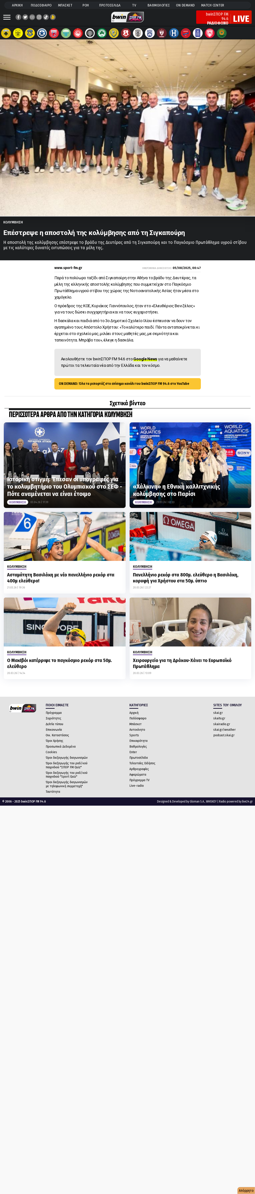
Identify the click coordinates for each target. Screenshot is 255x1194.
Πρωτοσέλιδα (138, 762)
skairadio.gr (221, 728)
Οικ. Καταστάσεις (57, 740)
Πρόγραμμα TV (139, 785)
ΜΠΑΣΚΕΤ (65, 5)
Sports (134, 740)
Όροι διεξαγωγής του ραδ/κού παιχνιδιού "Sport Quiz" (66, 779)
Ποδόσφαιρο (137, 723)
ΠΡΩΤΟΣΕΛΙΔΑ (110, 5)
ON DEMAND (185, 5)
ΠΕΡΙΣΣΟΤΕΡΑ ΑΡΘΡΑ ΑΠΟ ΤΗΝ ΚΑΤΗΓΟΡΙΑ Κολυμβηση (70, 419)
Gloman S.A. (197, 806)
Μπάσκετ (135, 728)
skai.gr (218, 717)
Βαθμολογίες (138, 751)
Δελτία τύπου (54, 728)
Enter (133, 757)
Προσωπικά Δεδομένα (61, 751)
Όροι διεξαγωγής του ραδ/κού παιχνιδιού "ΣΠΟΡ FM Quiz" (66, 769)
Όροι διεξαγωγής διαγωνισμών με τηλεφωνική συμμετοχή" (67, 788)
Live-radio (136, 790)
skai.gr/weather (224, 734)
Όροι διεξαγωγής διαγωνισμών (67, 762)
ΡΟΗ (86, 5)
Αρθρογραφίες (139, 773)
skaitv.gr (219, 723)
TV (134, 5)
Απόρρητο (246, 1190)
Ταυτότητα (53, 796)
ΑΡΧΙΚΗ (17, 5)
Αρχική (133, 717)
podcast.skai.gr (224, 740)
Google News (145, 363)
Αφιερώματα (137, 779)
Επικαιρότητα (138, 745)
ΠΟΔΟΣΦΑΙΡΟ (41, 5)
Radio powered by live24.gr (236, 806)
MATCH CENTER (212, 5)
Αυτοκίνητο (137, 734)
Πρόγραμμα (54, 717)
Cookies (51, 757)
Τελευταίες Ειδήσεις (142, 768)
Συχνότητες (53, 723)
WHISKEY (211, 806)
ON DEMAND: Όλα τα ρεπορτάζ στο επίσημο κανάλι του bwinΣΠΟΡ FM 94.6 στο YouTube (124, 388)
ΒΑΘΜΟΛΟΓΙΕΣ (159, 5)
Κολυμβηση (13, 226)
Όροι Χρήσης (54, 745)
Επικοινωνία (54, 734)
